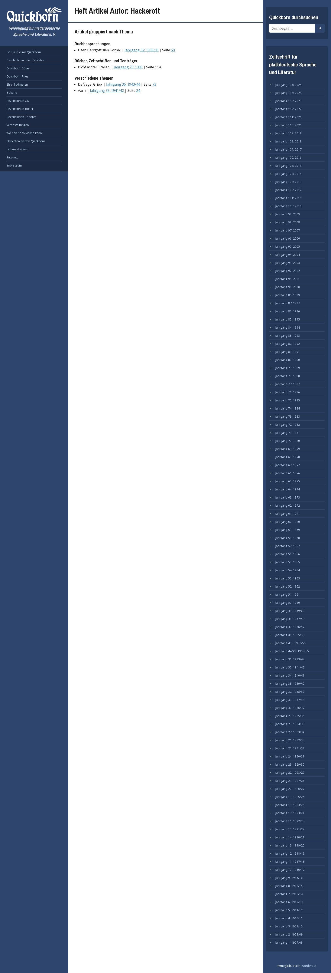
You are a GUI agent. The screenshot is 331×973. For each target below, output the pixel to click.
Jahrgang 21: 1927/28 (289, 781)
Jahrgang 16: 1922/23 (289, 821)
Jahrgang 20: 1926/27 (289, 789)
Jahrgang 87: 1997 (287, 303)
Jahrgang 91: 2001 (287, 279)
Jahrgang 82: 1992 (287, 344)
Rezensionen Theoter (21, 117)
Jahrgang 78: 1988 (287, 376)
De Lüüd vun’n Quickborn (23, 52)
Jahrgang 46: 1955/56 (289, 635)
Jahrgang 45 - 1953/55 (290, 643)
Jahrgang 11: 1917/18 (289, 861)
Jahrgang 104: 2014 (288, 174)
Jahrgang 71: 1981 (287, 433)
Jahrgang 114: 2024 (288, 93)
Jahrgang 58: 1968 (287, 538)
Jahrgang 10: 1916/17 (289, 870)
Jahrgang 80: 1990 (287, 360)
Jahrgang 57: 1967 (287, 546)
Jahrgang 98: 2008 (287, 222)
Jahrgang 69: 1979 (287, 449)
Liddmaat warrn (17, 149)
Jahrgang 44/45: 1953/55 (292, 651)
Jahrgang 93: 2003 (287, 263)
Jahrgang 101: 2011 (288, 198)
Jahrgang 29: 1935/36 (289, 716)
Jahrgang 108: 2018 (288, 141)
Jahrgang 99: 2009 (287, 214)
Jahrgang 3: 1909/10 (289, 926)
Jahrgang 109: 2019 (288, 133)
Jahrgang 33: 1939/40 (289, 683)
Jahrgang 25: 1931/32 (289, 748)
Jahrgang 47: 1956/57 (289, 627)
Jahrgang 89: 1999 (287, 295)
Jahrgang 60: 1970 (287, 522)
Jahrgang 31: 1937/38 (289, 700)
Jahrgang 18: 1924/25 (289, 805)
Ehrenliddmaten (17, 84)
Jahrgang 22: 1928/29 (289, 772)
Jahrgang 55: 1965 (287, 562)
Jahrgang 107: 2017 (288, 149)
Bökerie (11, 93)
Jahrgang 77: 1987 (287, 384)
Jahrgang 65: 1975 (287, 481)
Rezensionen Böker (19, 109)
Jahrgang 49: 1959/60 (289, 611)
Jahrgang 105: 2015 (288, 166)
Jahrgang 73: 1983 (287, 416)
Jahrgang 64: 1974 (287, 489)
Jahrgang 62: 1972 (287, 505)
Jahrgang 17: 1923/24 (289, 813)
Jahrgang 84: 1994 (287, 327)
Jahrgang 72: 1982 (287, 425)
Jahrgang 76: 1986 (287, 392)
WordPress (309, 966)
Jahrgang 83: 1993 (287, 335)
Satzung (11, 157)
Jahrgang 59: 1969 (287, 530)
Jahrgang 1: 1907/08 (289, 942)
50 (173, 50)
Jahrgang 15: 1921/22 (289, 829)
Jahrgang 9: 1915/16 (289, 878)
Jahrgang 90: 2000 (287, 287)
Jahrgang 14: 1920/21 (289, 837)
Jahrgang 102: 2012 (288, 190)
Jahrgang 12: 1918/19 (289, 853)
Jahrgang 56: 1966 (287, 554)
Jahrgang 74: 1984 (287, 408)
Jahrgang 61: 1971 (287, 514)
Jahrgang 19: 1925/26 (289, 797)
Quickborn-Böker (18, 68)
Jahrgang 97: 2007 (287, 230)
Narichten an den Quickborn (25, 141)
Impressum (14, 165)
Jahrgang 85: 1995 (287, 319)
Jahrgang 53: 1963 (287, 578)
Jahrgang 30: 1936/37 (289, 708)
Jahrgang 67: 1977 (287, 465)
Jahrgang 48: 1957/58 (289, 619)
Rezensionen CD (17, 101)
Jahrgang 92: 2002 (287, 271)
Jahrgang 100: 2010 (288, 206)
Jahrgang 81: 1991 (287, 352)
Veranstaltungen (17, 125)
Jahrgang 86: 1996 (287, 311)
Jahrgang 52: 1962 (287, 586)
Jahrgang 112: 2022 (288, 109)
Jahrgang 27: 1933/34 (289, 732)
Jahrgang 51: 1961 (287, 594)
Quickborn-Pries (17, 76)
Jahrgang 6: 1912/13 (289, 902)
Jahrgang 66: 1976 (287, 473)
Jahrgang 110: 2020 (288, 125)
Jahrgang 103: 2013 (288, 182)
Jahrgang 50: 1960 (287, 603)
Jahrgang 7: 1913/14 (289, 894)
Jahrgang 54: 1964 (287, 570)
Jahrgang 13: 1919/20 (289, 845)
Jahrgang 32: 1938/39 (142, 50)
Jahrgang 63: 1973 (287, 497)
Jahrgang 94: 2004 (287, 255)
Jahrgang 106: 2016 (288, 157)
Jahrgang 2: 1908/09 (289, 934)
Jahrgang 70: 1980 (128, 67)
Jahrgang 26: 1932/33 (289, 740)
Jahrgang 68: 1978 (287, 457)
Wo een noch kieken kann (24, 133)
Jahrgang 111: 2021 (288, 117)
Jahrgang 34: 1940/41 (289, 675)
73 (154, 84)
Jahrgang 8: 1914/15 (289, 886)
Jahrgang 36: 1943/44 (123, 84)
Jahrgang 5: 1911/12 (289, 910)
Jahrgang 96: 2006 (287, 238)
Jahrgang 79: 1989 (287, 368)
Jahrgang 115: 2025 (288, 85)
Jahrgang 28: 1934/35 (289, 724)
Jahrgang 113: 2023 (288, 101)
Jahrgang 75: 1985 (287, 400)
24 (138, 90)
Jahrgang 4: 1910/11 (289, 918)
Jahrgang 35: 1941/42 (107, 90)
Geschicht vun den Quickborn (26, 60)
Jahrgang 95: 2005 (287, 246)
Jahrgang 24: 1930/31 (289, 756)
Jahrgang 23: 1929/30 (289, 764)
